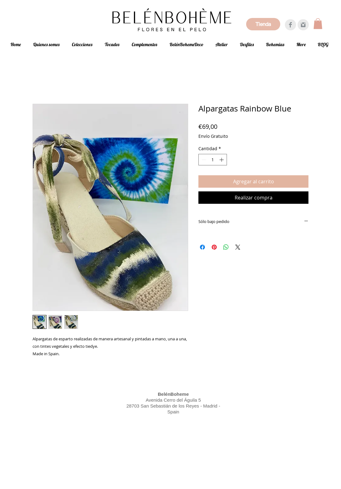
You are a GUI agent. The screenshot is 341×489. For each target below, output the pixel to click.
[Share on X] (237, 247)
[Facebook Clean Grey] (290, 24)
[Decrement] (203, 159)
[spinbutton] (212, 159)
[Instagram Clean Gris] (303, 24)
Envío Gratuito (213, 136)
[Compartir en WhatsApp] (226, 247)
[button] (317, 23)
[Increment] (222, 159)
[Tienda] (263, 24)
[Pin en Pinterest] (214, 247)
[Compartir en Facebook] (202, 247)
